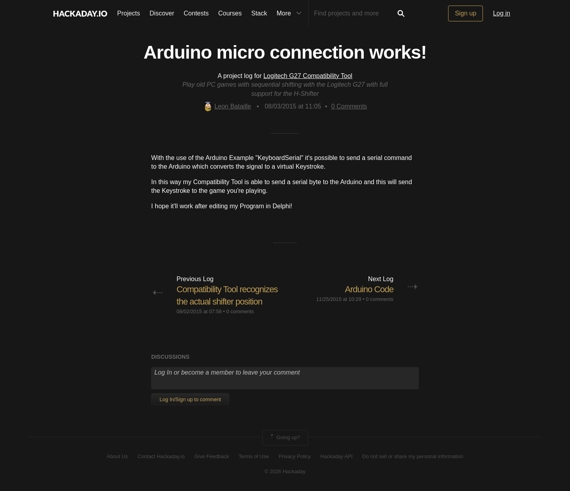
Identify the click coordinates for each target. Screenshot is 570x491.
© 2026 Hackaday (285, 471)
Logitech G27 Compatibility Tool (307, 75)
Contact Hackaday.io (161, 456)
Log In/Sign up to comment (190, 399)
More (291, 13)
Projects (128, 13)
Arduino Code (369, 289)
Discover (162, 13)
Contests (196, 13)
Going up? (284, 437)
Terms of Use (254, 456)
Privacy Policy (295, 456)
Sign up (465, 13)
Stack (259, 13)
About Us (117, 456)
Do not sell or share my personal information (412, 456)
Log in (501, 13)
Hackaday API (336, 456)
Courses (230, 13)
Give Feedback (211, 456)
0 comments (240, 311)
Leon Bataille (227, 106)
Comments (349, 106)
